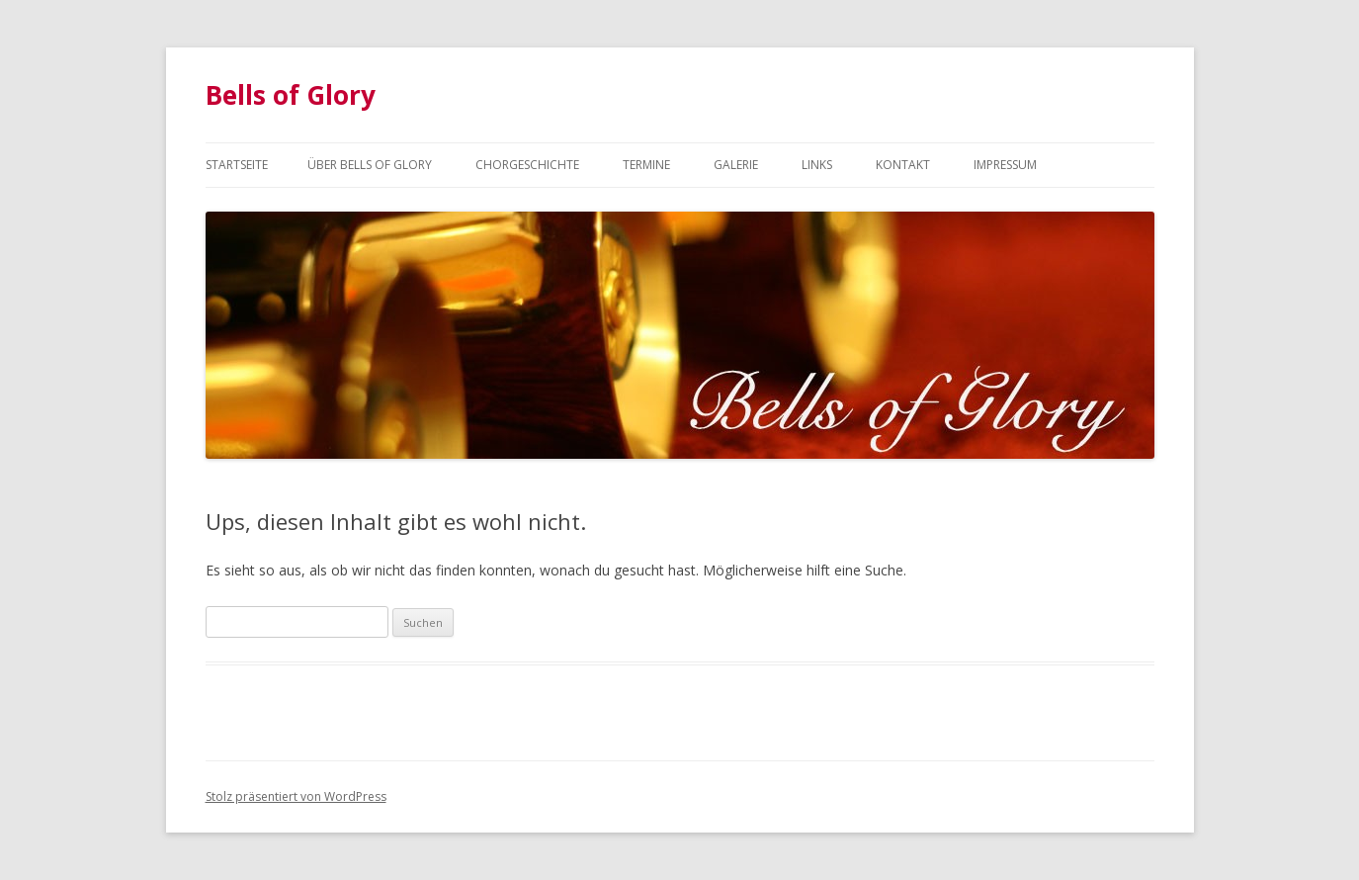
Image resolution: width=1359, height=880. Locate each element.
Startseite (237, 164)
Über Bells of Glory (369, 164)
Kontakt (903, 164)
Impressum (1005, 164)
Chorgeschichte (527, 164)
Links (817, 164)
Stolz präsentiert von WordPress (296, 796)
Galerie (736, 164)
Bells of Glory (291, 95)
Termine (646, 164)
